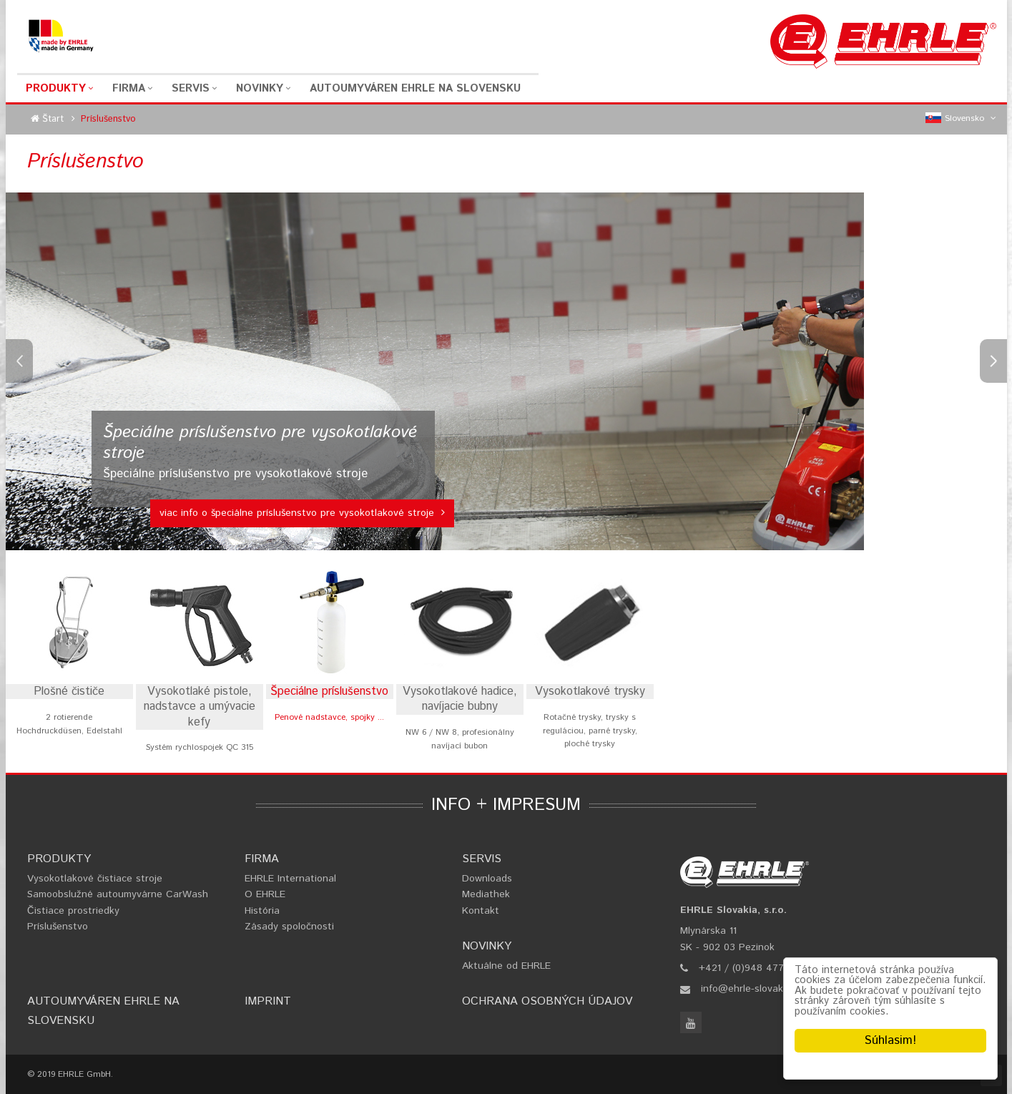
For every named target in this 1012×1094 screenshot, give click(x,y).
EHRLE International (290, 878)
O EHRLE (265, 894)
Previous (19, 361)
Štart (53, 119)
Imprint (268, 1001)
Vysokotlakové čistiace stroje (94, 878)
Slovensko (960, 118)
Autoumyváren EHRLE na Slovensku (415, 88)
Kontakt (480, 911)
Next (993, 361)
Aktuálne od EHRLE (506, 966)
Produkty (56, 88)
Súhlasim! (890, 1040)
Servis (191, 88)
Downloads (487, 878)
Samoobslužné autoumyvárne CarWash (117, 894)
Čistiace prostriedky (73, 911)
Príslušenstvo (57, 926)
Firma (128, 88)
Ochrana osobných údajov (547, 1001)
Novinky (259, 88)
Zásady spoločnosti (289, 926)
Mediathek (486, 894)
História (262, 911)
